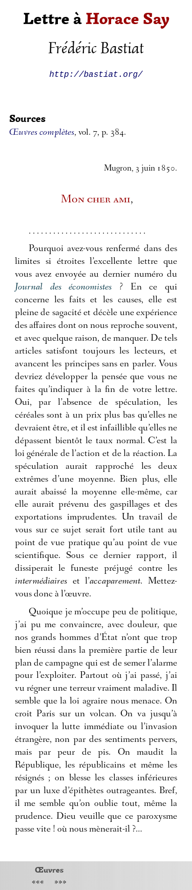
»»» (60, 882)
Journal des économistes (63, 288)
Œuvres (49, 869)
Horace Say (127, 18)
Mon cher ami (96, 200)
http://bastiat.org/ (95, 73)
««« (38, 882)
